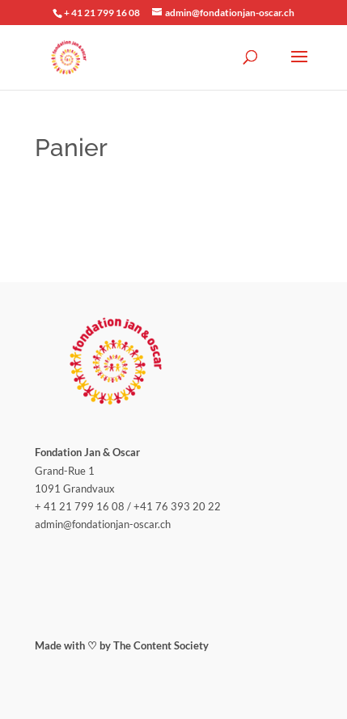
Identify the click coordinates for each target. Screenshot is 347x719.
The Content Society (161, 645)
